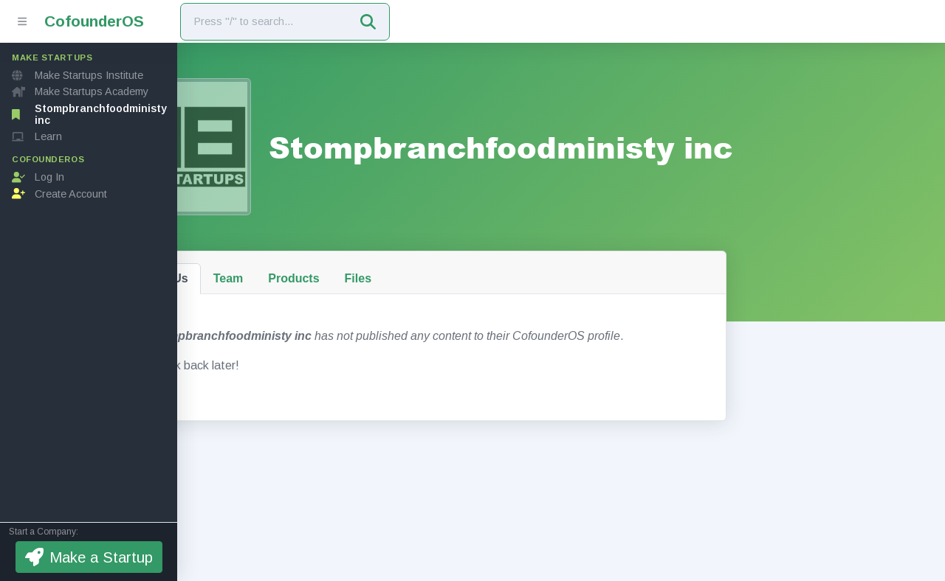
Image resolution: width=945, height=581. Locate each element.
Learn (37, 136)
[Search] (264, 22)
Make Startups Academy (80, 91)
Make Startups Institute (77, 75)
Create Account (59, 194)
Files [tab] (429, 266)
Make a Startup (89, 557)
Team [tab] (300, 266)
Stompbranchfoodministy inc (89, 114)
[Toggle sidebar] (22, 21)
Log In (38, 177)
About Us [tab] (233, 266)
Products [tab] (365, 266)
